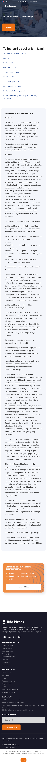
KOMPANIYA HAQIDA (10, 643)
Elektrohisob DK (9, 68)
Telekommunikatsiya (8, 681)
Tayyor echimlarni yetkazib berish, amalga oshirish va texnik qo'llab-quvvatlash (23, 706)
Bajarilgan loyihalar (7, 651)
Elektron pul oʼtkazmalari (13, 86)
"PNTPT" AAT (8, 77)
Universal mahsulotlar (8, 692)
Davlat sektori (6, 673)
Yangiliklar (5, 659)
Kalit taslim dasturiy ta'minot (11, 700)
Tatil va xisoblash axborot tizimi (15, 54)
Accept (23, 760)
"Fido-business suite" (11, 72)
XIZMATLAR (7, 697)
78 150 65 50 (33, 2)
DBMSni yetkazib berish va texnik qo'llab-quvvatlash (18, 710)
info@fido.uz (22, 2)
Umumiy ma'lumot (7, 645)
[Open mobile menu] (45, 6)
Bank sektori (6, 675)
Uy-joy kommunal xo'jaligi (10, 689)
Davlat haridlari (9, 63)
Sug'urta (4, 678)
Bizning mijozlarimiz (8, 654)
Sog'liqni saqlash (7, 684)
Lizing (4, 687)
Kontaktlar (5, 665)
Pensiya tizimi (8, 58)
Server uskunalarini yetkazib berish (13, 703)
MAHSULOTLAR (8, 670)
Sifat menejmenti (7, 648)
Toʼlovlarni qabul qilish (12, 82)
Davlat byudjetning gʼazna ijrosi (15, 91)
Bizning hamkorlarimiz (8, 657)
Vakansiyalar (6, 662)
